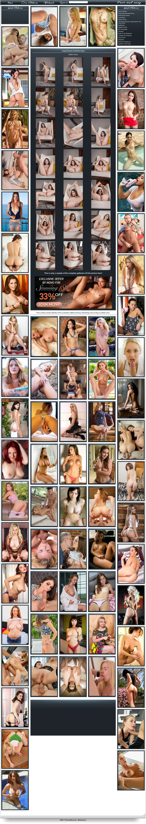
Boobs (54, 313)
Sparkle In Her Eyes (124, 44)
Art (92, 313)
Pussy (78, 313)
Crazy (96, 313)
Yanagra (120, 31)
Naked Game (122, 19)
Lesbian (103, 313)
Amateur (66, 313)
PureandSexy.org (71, 820)
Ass (108, 313)
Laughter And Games (125, 35)
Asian (49, 313)
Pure (38, 313)
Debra (76, 54)
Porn (60, 313)
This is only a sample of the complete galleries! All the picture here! (73, 273)
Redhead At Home (124, 15)
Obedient (121, 39)
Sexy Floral (121, 37)
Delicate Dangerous (124, 41)
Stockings (85, 313)
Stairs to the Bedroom (125, 33)
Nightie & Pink (122, 27)
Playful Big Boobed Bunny (126, 13)
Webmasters (82, 820)
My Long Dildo (122, 29)
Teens (43, 313)
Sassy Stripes (122, 11)
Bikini (73, 313)
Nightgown (121, 25)
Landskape (121, 17)
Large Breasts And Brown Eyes (73, 51)
